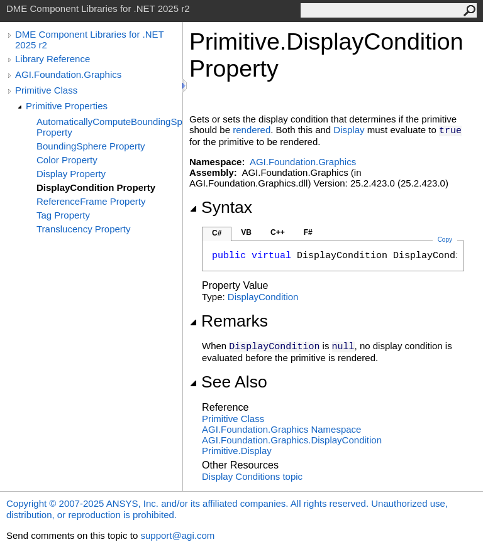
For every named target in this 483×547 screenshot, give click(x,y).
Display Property (71, 173)
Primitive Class (46, 90)
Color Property (66, 159)
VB (246, 232)
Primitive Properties (67, 105)
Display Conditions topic (252, 476)
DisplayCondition (263, 296)
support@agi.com (177, 535)
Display (348, 129)
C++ (277, 232)
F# (308, 232)
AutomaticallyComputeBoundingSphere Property (109, 127)
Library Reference (52, 58)
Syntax (220, 207)
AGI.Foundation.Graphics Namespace (281, 429)
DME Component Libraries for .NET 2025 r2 (89, 39)
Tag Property (63, 215)
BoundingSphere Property (90, 146)
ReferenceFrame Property (90, 201)
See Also (228, 381)
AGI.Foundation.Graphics (68, 74)
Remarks (228, 320)
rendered (251, 129)
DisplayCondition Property (95, 187)
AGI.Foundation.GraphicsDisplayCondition (292, 440)
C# (216, 233)
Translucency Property (83, 229)
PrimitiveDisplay (237, 450)
